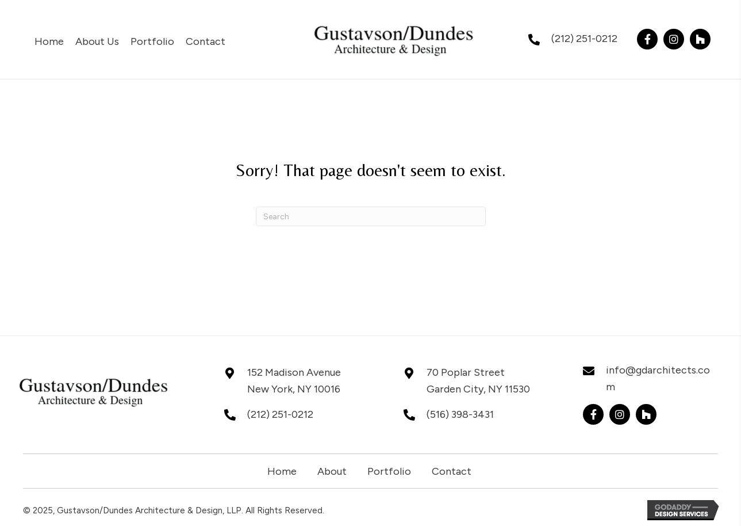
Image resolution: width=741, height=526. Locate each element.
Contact (451, 471)
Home (282, 471)
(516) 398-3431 (460, 414)
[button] (647, 39)
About (332, 471)
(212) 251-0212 (584, 38)
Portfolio (389, 471)
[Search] (371, 216)
